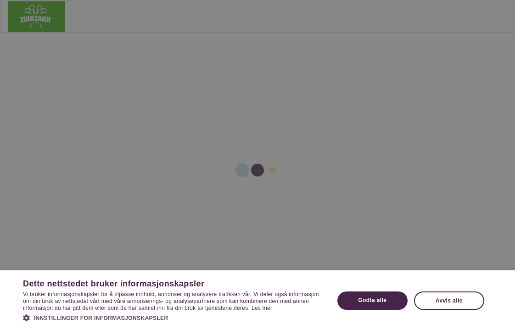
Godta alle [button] (372, 300)
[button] (174, 317)
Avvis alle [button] (449, 300)
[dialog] (257, 165)
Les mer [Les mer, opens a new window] (262, 308)
